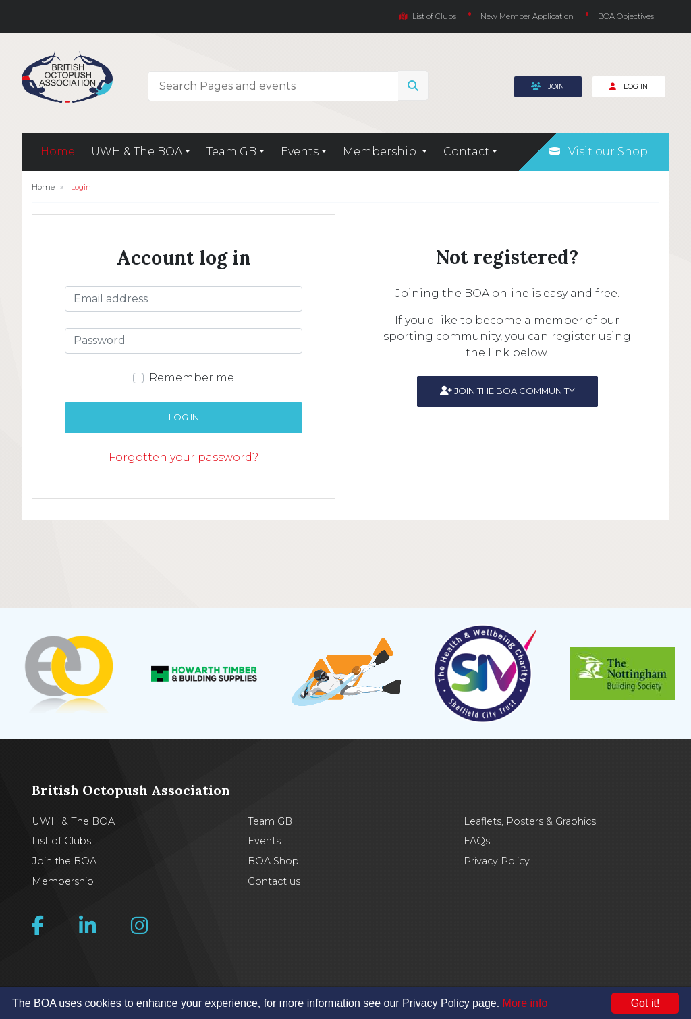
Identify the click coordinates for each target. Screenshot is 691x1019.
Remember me (191, 377)
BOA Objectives (626, 16)
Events (264, 841)
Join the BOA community (507, 390)
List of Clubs (427, 16)
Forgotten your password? (183, 457)
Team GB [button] (231, 151)
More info (525, 1003)
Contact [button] (466, 151)
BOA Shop (273, 861)
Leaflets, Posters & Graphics (530, 821)
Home (57, 151)
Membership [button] (381, 151)
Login (81, 187)
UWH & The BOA (73, 821)
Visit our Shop (598, 151)
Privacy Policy (497, 861)
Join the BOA (64, 861)
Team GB (270, 821)
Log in (184, 417)
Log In (628, 86)
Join (547, 86)
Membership (63, 881)
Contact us (274, 881)
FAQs (477, 841)
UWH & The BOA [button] (136, 151)
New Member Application (527, 16)
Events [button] (300, 151)
